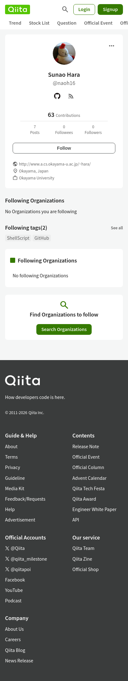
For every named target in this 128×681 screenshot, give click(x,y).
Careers (13, 639)
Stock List (39, 23)
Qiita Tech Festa (88, 488)
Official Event (98, 23)
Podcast (13, 600)
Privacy (12, 467)
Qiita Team (83, 548)
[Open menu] (111, 45)
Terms (11, 457)
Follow (64, 148)
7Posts (35, 129)
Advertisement (20, 519)
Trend (15, 23)
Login (84, 9)
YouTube (14, 590)
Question (66, 23)
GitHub (41, 238)
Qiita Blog (15, 650)
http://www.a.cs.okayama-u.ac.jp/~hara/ (55, 163)
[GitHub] (57, 96)
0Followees (64, 129)
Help (10, 509)
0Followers (93, 129)
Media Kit (14, 488)
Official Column (88, 467)
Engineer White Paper (94, 509)
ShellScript (18, 238)
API (75, 519)
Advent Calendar (89, 478)
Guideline (15, 478)
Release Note (85, 446)
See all (117, 227)
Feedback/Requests (25, 499)
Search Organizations (64, 329)
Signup (110, 9)
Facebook (15, 579)
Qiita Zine (82, 559)
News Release (19, 660)
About (11, 446)
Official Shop (85, 569)
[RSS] (71, 96)
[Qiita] (17, 9)
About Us (14, 629)
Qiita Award (84, 499)
